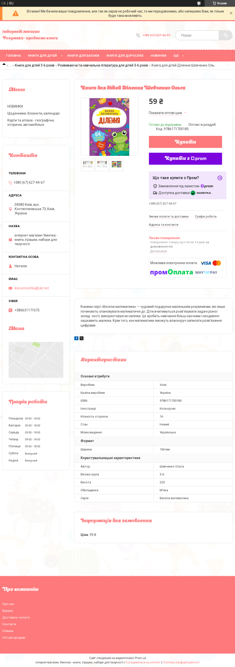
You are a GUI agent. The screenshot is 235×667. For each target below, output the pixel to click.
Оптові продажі (13, 637)
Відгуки (7, 610)
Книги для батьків (83, 55)
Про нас (8, 604)
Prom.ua (140, 658)
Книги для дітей (42, 55)
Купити (185, 142)
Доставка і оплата (16, 617)
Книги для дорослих (124, 55)
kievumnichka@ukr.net (32, 288)
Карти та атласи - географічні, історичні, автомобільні (30, 122)
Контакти (9, 624)
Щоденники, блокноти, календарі (33, 113)
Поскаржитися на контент (143, 662)
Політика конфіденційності (181, 662)
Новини (7, 631)
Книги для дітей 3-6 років (34, 65)
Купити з (185, 158)
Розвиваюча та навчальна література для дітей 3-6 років (103, 65)
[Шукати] (226, 35)
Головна (13, 55)
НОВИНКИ (158, 55)
